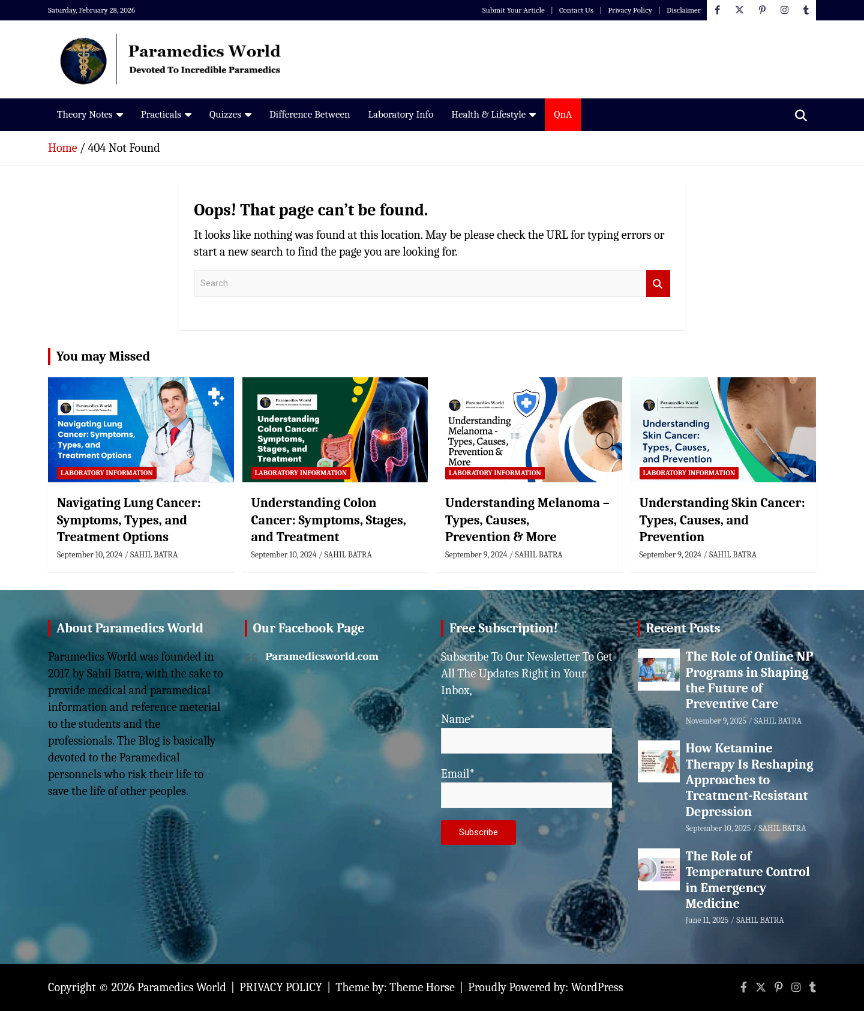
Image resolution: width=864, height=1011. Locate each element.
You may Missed (103, 356)
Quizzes (225, 114)
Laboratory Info (400, 114)
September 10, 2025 (718, 828)
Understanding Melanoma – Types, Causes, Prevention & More (527, 520)
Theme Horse (422, 987)
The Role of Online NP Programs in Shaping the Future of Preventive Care (750, 680)
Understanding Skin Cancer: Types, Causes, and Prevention (722, 520)
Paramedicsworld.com (322, 656)
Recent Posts (683, 628)
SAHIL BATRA (154, 555)
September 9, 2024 (476, 555)
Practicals (161, 114)
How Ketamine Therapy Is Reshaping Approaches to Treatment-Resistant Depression (750, 780)
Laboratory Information (107, 473)
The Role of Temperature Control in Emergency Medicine (748, 879)
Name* (526, 733)
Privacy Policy (630, 9)
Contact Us (576, 9)
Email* (526, 787)
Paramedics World (181, 987)
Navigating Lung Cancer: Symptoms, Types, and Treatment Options (129, 520)
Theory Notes (85, 114)
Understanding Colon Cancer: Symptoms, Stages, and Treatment (328, 520)
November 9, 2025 (716, 721)
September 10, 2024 (89, 555)
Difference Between (309, 114)
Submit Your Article (513, 9)
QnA (563, 114)
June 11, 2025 (707, 920)
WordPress (597, 987)
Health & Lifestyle (488, 114)
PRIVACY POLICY (280, 987)
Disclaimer (684, 9)
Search (658, 283)
